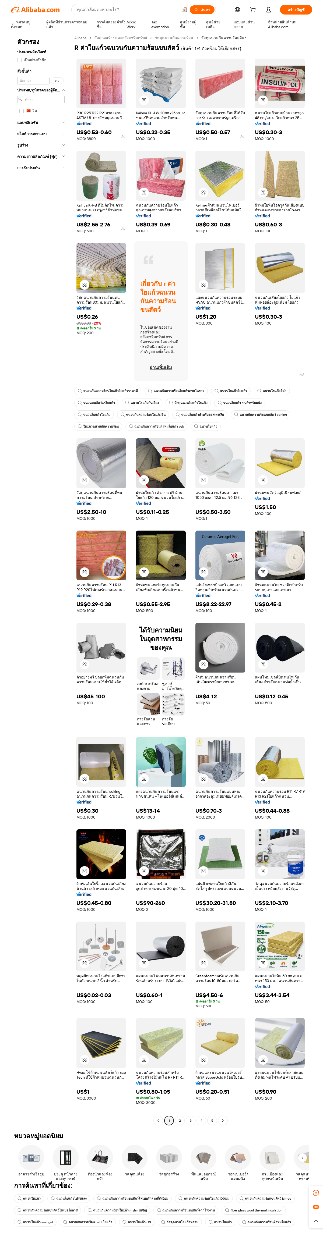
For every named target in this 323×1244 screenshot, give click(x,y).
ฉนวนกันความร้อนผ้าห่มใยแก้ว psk (156, 426)
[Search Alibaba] (127, 10)
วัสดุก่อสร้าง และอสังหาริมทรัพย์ (120, 38)
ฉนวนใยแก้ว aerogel (35, 1222)
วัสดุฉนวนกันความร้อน (174, 38)
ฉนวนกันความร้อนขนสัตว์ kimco (265, 1198)
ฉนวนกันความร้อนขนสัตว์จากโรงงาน (186, 1210)
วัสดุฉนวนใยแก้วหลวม (179, 1222)
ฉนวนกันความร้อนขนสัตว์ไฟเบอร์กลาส (47, 1210)
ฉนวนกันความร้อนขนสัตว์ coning (260, 415)
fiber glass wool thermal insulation (253, 1210)
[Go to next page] (223, 1120)
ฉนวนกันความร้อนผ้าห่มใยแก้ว (266, 1222)
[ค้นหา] (202, 9)
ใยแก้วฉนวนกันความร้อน (98, 426)
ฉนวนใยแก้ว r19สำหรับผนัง (240, 403)
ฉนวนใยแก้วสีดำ (271, 391)
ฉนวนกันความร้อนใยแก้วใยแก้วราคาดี (108, 391)
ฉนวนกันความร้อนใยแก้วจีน (143, 415)
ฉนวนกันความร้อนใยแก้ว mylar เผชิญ (117, 1210)
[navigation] (41, 580)
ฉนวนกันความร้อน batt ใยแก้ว (87, 1222)
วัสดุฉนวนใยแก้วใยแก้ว (188, 403)
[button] (184, 9)
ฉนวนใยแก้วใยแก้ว (231, 391)
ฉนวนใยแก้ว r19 (136, 1222)
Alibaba (80, 38)
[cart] (254, 10)
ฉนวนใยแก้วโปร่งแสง (69, 1198)
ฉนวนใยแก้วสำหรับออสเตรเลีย (200, 415)
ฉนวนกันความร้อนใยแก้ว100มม (203, 1198)
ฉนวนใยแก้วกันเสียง (142, 403)
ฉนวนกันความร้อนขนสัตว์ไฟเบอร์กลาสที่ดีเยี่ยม (132, 1198)
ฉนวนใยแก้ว (205, 426)
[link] (316, 1193)
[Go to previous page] (158, 1120)
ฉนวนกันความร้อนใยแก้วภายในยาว (176, 391)
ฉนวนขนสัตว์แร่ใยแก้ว (96, 403)
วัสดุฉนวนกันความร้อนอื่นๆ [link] (224, 38)
